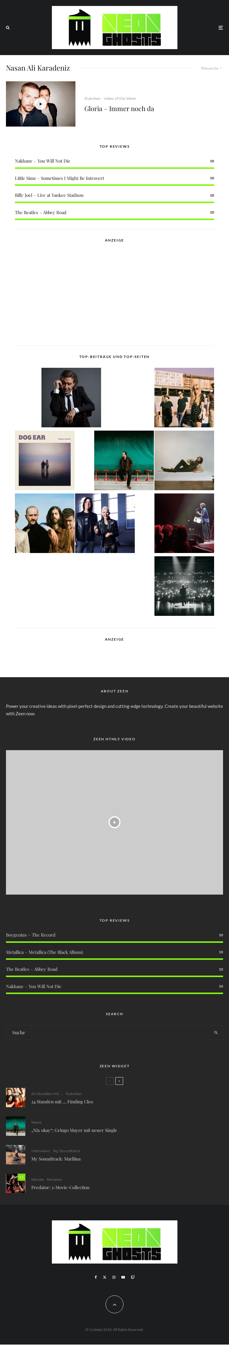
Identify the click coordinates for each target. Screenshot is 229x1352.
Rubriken (92, 98)
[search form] (107, 1033)
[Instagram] (113, 1277)
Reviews (54, 1182)
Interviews (40, 1151)
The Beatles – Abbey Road (40, 212)
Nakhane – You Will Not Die (42, 161)
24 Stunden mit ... (47, 1093)
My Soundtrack (66, 1151)
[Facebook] (96, 1277)
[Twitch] (132, 1277)
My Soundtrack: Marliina (56, 1159)
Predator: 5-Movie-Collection (60, 1189)
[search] (216, 1033)
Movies (37, 1182)
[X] (104, 1277)
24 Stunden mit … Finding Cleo (62, 1101)
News (36, 1122)
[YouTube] (123, 1277)
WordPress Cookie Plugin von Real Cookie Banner (49, 1348)
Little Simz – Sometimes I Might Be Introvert (59, 178)
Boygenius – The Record (30, 935)
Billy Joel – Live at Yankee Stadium (49, 195)
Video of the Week (120, 98)
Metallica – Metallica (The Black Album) (44, 952)
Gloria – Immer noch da (119, 108)
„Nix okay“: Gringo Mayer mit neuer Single (74, 1130)
